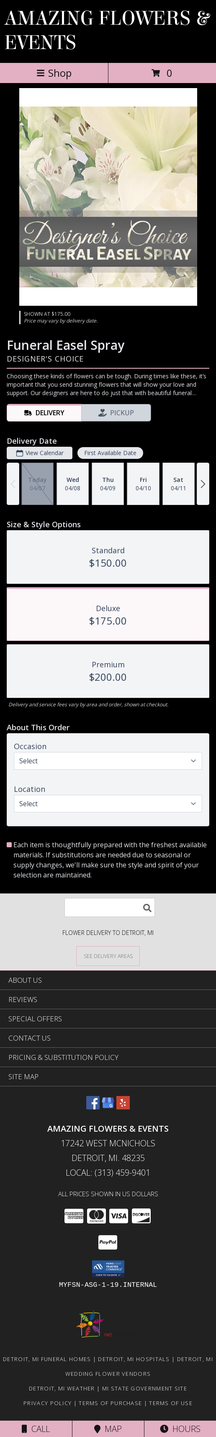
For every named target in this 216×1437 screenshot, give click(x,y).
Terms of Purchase (110, 1403)
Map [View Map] (108, 1428)
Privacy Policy (47, 1403)
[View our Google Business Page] (108, 1107)
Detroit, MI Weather (62, 1388)
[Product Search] (109, 907)
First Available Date (110, 453)
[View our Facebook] (93, 1107)
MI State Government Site (144, 1388)
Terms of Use (171, 1403)
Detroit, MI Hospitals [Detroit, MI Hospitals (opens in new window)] (134, 1359)
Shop (54, 73)
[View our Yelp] (123, 1107)
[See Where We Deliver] (108, 956)
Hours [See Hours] (180, 1428)
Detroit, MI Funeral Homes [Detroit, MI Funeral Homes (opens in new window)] (47, 1359)
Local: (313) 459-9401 (108, 1172)
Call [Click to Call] (36, 1428)
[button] (108, 1268)
